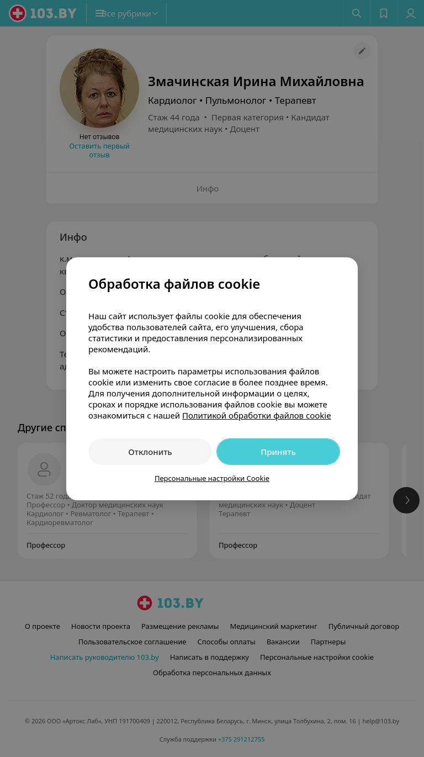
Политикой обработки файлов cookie (256, 415)
